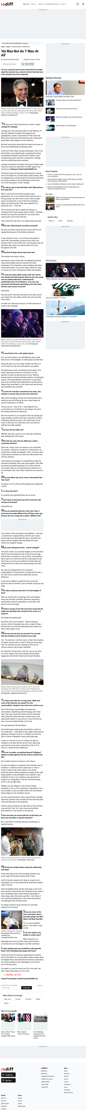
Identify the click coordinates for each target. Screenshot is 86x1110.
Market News (5, 1103)
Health (20, 1098)
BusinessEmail (49, 4)
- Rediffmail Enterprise (47, 1076)
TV (59, 4)
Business (66, 1073)
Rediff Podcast (68, 1092)
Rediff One (44, 1073)
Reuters (6, 1003)
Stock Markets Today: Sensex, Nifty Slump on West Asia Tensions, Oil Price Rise (64, 180)
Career (20, 1103)
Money (41, 4)
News (33, 4)
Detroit (60, 221)
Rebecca (51, 221)
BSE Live (3, 1098)
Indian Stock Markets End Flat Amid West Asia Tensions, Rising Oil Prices (63, 188)
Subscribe (26, 988)
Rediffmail (44, 1071)
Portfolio (3, 1109)
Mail (28, 4)
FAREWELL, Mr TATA (13, 975)
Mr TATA (18, 999)
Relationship (21, 1106)
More (63, 4)
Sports (66, 1079)
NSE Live (3, 1101)
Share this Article (9, 64)
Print (40, 985)
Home (24, 4)
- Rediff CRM (44, 1084)
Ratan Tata (7, 999)
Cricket (66, 1082)
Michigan (70, 221)
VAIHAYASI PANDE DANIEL (11, 59)
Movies (66, 1076)
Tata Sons (28, 999)
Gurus (56, 4)
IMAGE (38, 999)
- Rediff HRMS (45, 1082)
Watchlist (4, 1106)
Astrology (67, 1090)
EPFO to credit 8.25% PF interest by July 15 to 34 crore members (64, 175)
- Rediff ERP (44, 1087)
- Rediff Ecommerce (47, 1079)
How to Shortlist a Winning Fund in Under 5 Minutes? (65, 184)
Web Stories (51, 260)
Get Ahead (67, 1084)
